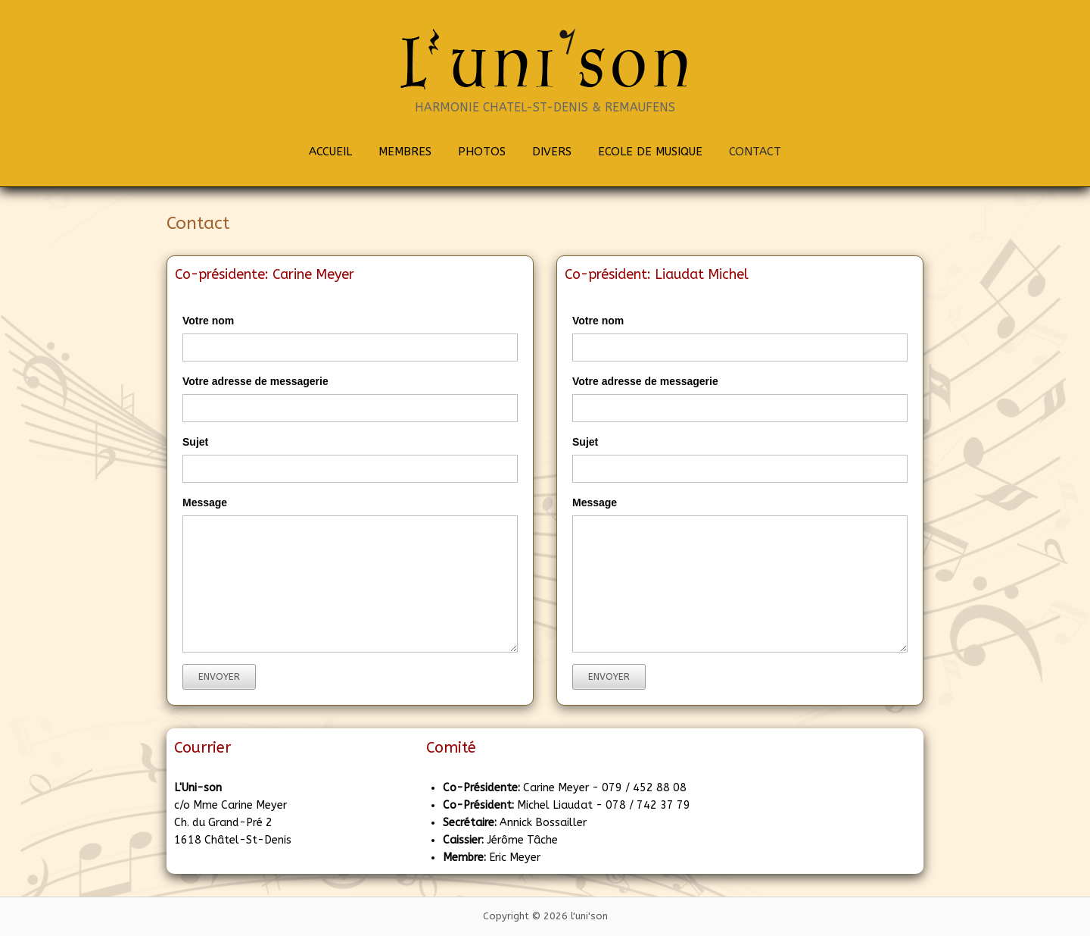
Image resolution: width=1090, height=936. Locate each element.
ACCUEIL (330, 151)
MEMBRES (404, 151)
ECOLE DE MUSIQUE (650, 151)
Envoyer (219, 676)
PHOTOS (482, 151)
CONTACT (755, 151)
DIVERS (551, 151)
